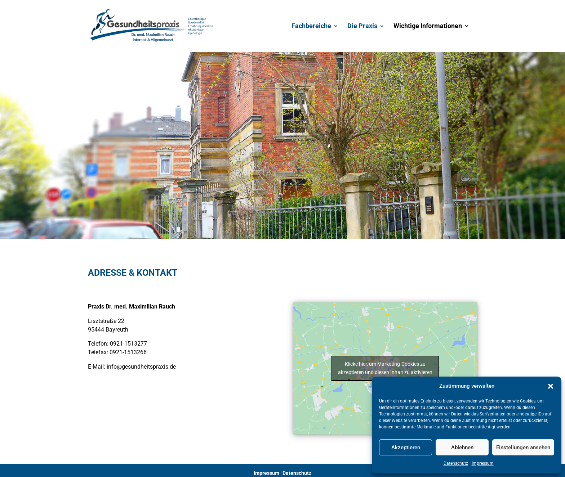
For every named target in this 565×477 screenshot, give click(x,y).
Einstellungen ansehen (523, 447)
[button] (550, 386)
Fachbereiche (311, 26)
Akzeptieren (405, 447)
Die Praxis (362, 26)
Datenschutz (456, 463)
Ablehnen (462, 447)
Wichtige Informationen (427, 26)
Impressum (483, 463)
